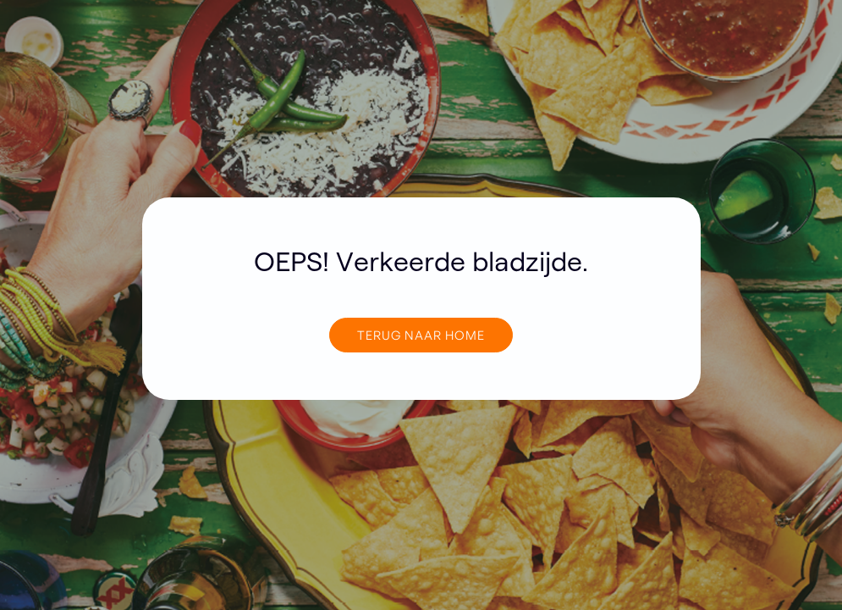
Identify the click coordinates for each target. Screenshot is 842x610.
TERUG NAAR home (421, 334)
